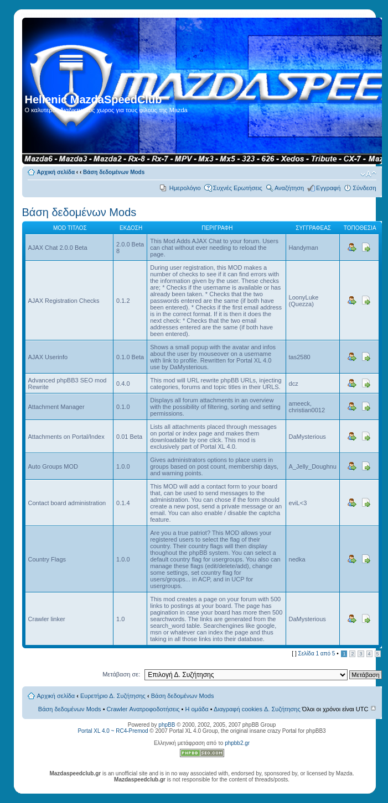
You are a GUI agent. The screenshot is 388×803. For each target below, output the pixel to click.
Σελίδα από (316, 653)
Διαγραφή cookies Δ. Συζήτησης (257, 709)
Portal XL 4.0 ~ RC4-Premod (112, 731)
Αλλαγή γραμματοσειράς (368, 174)
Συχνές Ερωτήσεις (237, 188)
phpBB (166, 725)
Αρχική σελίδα (56, 172)
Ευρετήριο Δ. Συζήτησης (113, 695)
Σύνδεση (364, 188)
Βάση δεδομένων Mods (113, 172)
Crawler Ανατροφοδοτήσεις (143, 709)
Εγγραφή (328, 188)
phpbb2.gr (237, 743)
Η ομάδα (196, 709)
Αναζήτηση (289, 188)
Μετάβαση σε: (121, 674)
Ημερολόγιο (185, 188)
